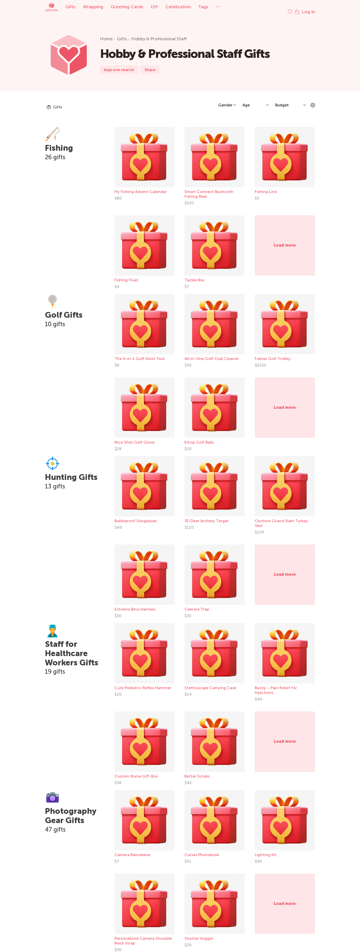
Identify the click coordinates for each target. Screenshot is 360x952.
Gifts (70, 7)
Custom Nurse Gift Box (136, 771)
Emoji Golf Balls (199, 437)
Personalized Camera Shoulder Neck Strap (143, 935)
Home (106, 34)
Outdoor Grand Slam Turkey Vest (281, 518)
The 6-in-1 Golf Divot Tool (139, 353)
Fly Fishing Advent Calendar (140, 186)
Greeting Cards (127, 7)
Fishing (59, 143)
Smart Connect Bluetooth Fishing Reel (209, 189)
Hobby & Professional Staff (159, 34)
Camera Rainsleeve (132, 849)
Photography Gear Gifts (70, 810)
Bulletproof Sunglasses (135, 515)
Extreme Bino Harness (134, 604)
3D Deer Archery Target (206, 515)
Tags (203, 7)
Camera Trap (196, 604)
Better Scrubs (197, 771)
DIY (154, 7)
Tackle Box (194, 275)
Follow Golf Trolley (272, 353)
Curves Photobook (201, 849)
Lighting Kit (265, 849)
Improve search (119, 64)
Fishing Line (266, 186)
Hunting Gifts (71, 472)
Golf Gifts (63, 310)
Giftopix (51, 7)
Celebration (178, 7)
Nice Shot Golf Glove (134, 437)
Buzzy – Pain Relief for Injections (276, 685)
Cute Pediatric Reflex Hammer (142, 682)
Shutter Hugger (199, 933)
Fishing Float (126, 275)
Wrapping (93, 7)
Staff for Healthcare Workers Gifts (71, 648)
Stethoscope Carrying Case (210, 682)
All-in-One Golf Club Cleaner (211, 353)
